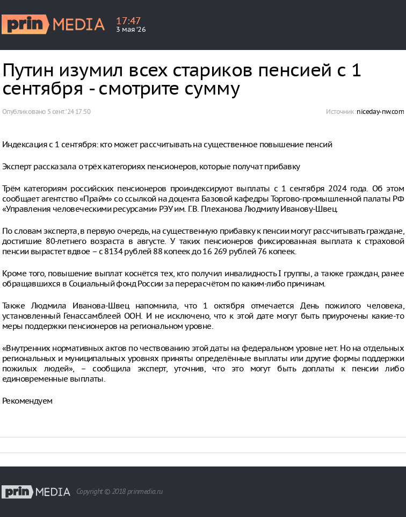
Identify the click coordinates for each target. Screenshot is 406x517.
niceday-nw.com (380, 111)
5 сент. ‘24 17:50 (68, 111)
